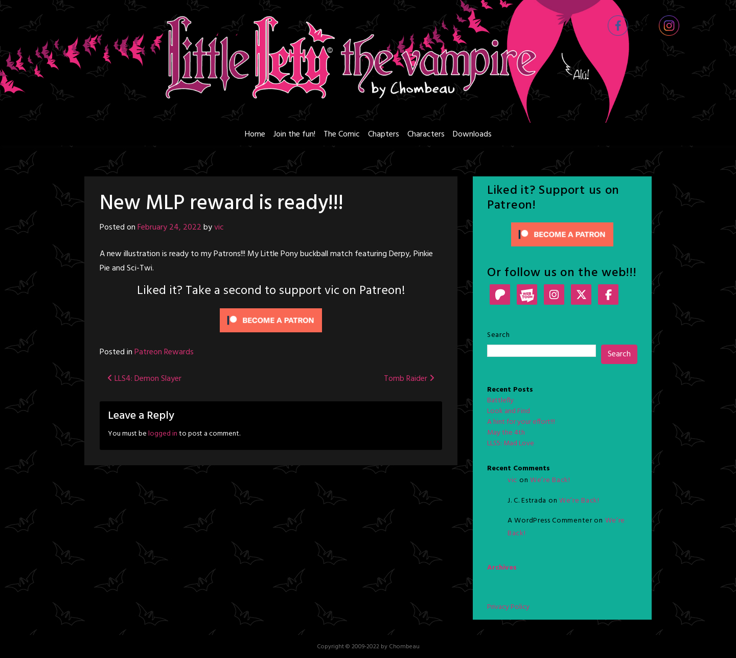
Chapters (383, 134)
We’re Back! (550, 480)
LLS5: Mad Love (510, 443)
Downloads (472, 134)
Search (498, 335)
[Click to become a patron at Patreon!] (271, 320)
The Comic (342, 134)
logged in (162, 434)
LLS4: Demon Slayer (144, 378)
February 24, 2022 (169, 227)
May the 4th (506, 433)
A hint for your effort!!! (521, 422)
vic (219, 227)
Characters (426, 134)
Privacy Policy (508, 607)
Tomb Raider (409, 378)
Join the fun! (294, 134)
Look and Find (508, 411)
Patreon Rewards (164, 352)
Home (255, 134)
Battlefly (500, 400)
